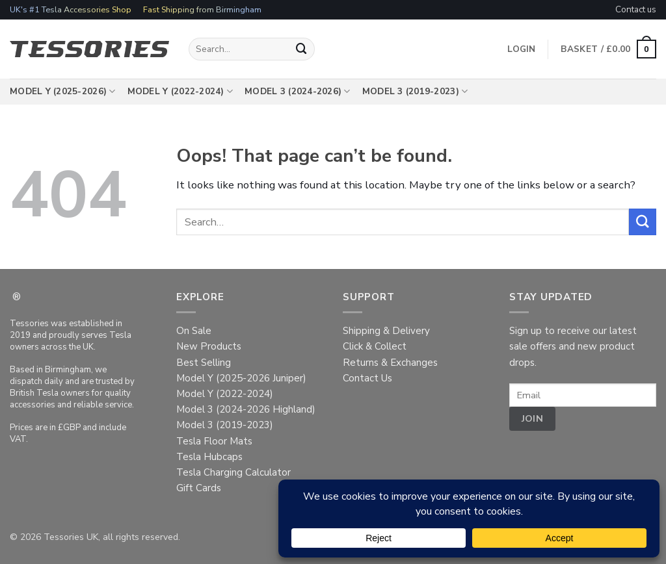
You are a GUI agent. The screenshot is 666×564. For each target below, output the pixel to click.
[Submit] (301, 49)
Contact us (635, 9)
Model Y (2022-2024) (180, 91)
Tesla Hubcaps (209, 456)
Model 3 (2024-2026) (298, 91)
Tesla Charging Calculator (233, 472)
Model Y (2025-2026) (63, 91)
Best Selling (203, 362)
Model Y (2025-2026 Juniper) (241, 378)
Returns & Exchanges (390, 362)
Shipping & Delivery (386, 330)
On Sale (193, 330)
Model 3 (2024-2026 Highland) (245, 409)
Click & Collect (374, 346)
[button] (608, 49)
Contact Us (367, 378)
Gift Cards (198, 487)
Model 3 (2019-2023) (415, 91)
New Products (208, 346)
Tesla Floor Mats (214, 441)
